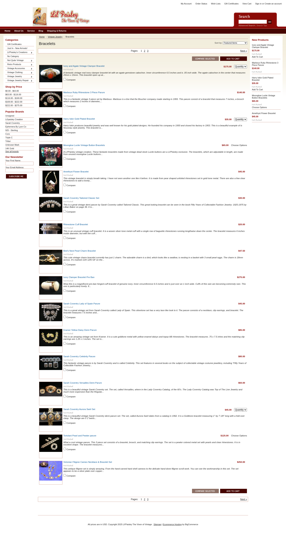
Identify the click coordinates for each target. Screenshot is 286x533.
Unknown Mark (12, 145)
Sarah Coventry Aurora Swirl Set (79, 409)
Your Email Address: (14, 167)
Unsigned (9, 116)
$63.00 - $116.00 (13, 94)
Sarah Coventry (12, 123)
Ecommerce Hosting (172, 524)
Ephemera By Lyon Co (15, 127)
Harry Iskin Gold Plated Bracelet (79, 119)
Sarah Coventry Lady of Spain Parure (81, 303)
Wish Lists (216, 3)
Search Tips (262, 25)
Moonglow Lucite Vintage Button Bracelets (84, 145)
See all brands (12, 151)
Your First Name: (13, 160)
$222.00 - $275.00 (13, 105)
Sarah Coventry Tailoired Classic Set (81, 198)
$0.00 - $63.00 (12, 91)
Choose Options (239, 145)
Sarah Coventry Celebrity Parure (79, 356)
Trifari (8, 141)
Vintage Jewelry (19, 76)
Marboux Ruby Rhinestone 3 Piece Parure (84, 92)
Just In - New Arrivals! (17, 48)
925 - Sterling (11, 130)
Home (42, 37)
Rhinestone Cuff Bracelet (75, 224)
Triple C (9, 137)
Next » (243, 51)
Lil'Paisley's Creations (19, 52)
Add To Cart (257, 57)
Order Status (201, 3)
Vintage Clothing (19, 72)
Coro (7, 134)
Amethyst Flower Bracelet (76, 171)
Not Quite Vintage (19, 60)
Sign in (258, 3)
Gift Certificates (231, 3)
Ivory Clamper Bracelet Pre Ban (78, 277)
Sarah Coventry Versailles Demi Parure (82, 383)
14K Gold (9, 148)
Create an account (273, 3)
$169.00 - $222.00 (13, 102)
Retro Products (19, 64)
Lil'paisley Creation (14, 119)
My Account (186, 3)
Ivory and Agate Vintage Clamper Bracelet (84, 66)
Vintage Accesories (19, 68)
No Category (13, 56)
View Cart (246, 3)
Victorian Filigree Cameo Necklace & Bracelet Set (87, 462)
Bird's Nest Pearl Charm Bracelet (79, 251)
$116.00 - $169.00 (13, 98)
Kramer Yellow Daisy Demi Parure (80, 330)
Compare (71, 80)
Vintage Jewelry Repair (19, 80)
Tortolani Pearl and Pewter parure (79, 435)
